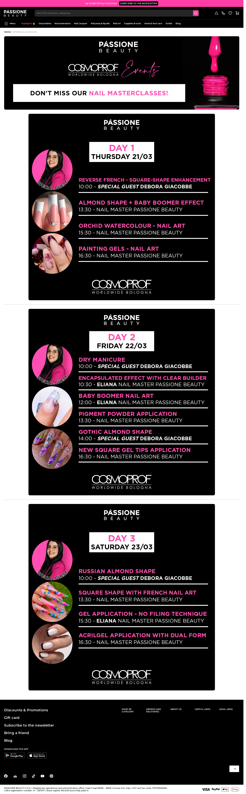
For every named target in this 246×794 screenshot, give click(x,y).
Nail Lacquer (80, 23)
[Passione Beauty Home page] (15, 13)
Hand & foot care (153, 23)
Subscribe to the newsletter (29, 725)
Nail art (117, 23)
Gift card (12, 718)
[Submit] (196, 13)
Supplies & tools (132, 23)
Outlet (169, 23)
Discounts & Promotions (26, 710)
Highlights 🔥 (28, 23)
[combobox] (117, 13)
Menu (10, 24)
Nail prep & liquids (100, 23)
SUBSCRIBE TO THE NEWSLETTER (138, 3)
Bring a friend (16, 733)
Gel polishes (45, 23)
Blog (178, 23)
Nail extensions (63, 23)
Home (7, 32)
